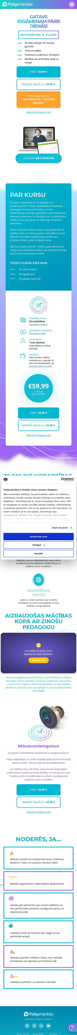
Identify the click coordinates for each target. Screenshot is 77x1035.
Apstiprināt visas (38, 536)
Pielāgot (39, 545)
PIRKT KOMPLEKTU (38, 99)
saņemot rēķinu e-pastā (40, 366)
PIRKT (38, 71)
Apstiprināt (38, 660)
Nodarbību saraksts (38, 324)
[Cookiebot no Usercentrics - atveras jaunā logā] (61, 479)
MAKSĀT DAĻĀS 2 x (38, 84)
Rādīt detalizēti (60, 527)
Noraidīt (38, 553)
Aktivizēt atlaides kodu (38, 112)
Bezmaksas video (37, 333)
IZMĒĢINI (38, 161)
